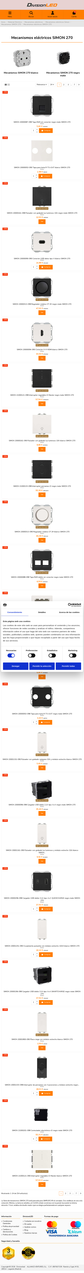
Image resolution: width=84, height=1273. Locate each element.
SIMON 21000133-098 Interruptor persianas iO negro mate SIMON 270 (42, 486)
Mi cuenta (27, 1224)
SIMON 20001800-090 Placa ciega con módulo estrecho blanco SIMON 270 (42, 1039)
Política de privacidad (11, 1226)
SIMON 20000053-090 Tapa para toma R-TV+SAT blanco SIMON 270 (42, 167)
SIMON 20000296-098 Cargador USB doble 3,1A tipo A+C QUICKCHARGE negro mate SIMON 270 (42, 899)
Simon (42, 124)
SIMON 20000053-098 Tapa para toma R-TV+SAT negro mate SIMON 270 (42, 714)
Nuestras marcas (30, 1233)
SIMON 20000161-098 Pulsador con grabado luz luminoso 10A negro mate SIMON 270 (42, 213)
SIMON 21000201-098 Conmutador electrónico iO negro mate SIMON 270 (42, 1130)
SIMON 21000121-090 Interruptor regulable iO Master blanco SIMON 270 (42, 1176)
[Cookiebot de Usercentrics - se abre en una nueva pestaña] (70, 605)
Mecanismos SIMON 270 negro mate (63, 74)
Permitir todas (68, 666)
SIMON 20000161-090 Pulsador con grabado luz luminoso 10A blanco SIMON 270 (42, 440)
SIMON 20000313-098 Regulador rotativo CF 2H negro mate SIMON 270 (42, 304)
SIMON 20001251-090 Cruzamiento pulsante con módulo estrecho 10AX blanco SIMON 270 (42, 946)
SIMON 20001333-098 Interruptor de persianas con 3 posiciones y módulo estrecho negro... (42, 1085)
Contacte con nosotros (32, 1221)
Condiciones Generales (7, 1222)
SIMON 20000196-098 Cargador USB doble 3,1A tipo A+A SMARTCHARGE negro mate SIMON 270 (42, 992)
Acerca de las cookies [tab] (69, 612)
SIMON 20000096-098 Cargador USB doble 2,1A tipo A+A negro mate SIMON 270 (42, 805)
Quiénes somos (30, 1227)
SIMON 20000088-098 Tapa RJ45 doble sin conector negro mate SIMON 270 (42, 577)
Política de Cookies (10, 1235)
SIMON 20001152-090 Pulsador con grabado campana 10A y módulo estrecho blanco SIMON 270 (42, 759)
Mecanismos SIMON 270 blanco (21, 72)
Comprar (45, 130)
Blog (26, 1230)
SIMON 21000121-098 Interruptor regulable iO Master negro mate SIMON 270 (42, 395)
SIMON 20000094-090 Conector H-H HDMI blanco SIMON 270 (42, 349)
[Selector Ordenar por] (41, 84)
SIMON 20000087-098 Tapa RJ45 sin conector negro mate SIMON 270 (42, 122)
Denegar (15, 666)
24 (52, 84)
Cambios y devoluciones (8, 1230)
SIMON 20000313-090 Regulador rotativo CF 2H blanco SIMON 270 (42, 532)
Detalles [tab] (42, 612)
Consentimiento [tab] (14, 612)
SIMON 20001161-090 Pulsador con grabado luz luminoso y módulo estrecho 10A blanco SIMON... (42, 851)
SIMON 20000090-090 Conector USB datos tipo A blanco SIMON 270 (42, 258)
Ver (42, 221)
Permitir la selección (42, 666)
